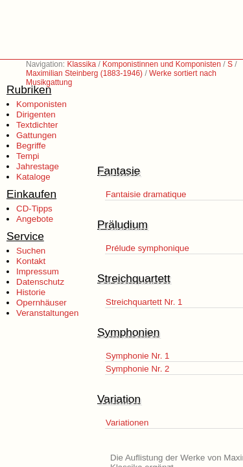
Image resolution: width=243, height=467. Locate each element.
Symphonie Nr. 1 (138, 356)
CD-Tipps (34, 208)
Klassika (81, 64)
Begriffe (31, 145)
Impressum (37, 271)
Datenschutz (40, 282)
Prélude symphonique (147, 248)
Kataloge (33, 177)
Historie (30, 292)
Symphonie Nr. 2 (138, 369)
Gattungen (36, 135)
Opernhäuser (41, 302)
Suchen (30, 251)
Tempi (28, 156)
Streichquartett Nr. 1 (144, 302)
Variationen (127, 422)
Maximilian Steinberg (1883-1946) (84, 73)
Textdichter (37, 125)
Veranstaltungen (47, 313)
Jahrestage (37, 166)
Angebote (34, 219)
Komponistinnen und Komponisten (161, 64)
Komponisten (41, 104)
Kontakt (30, 261)
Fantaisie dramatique (146, 194)
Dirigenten (36, 114)
